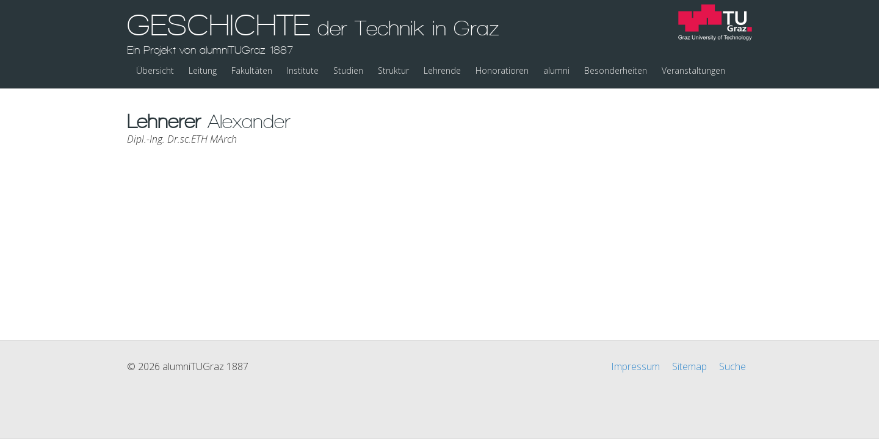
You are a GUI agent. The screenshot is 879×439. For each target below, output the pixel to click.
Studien (348, 70)
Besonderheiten (615, 70)
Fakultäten (251, 70)
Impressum (635, 366)
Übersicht (155, 70)
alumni (556, 70)
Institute (303, 70)
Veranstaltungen (693, 70)
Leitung (203, 70)
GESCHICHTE (313, 32)
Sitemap (689, 366)
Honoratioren (502, 70)
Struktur (393, 70)
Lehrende (442, 70)
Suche (732, 366)
